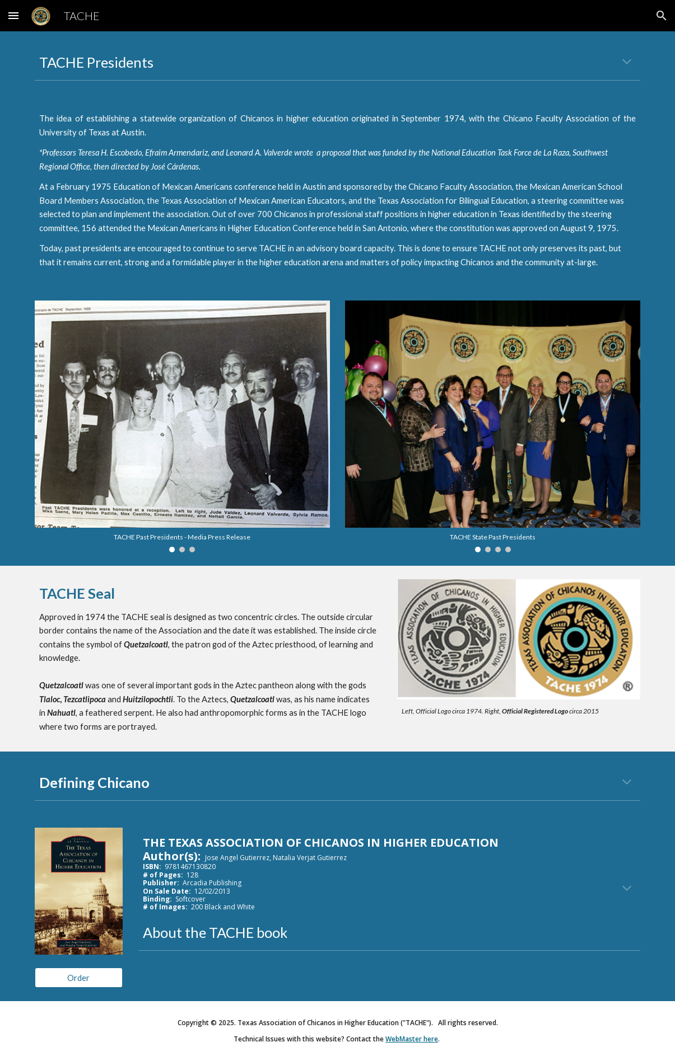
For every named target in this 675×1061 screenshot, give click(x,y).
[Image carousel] (182, 426)
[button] (13, 15)
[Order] (78, 977)
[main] (337, 62)
